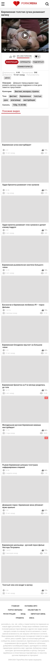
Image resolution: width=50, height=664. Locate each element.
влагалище (16, 100)
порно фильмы (15, 610)
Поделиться (38, 62)
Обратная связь (38, 614)
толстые (37, 96)
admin (7, 78)
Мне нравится (10, 56)
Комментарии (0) (25, 67)
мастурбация (29, 100)
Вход (23, 614)
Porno (25, 3)
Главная (15, 606)
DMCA (31, 618)
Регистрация (9, 614)
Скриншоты (25, 62)
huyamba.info (31, 606)
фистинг (13, 96)
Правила (20, 618)
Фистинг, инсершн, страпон (27, 91)
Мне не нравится (14, 56)
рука (6, 100)
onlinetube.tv (34, 610)
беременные (25, 96)
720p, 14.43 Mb (19, 105)
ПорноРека (20, 660)
